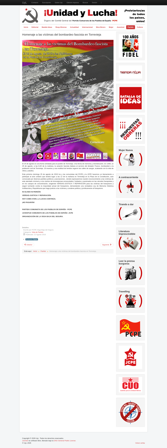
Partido (131, 27)
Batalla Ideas (47, 27)
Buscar (85, 3)
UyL (24, 2)
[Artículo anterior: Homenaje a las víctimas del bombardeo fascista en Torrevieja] (28, 245)
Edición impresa (73, 3)
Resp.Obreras (61, 27)
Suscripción (46, 3)
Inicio (26, 27)
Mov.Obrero (100, 27)
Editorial (35, 27)
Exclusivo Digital (31, 239)
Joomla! (25, 441)
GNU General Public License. (65, 441)
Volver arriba (140, 443)
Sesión (94, 3)
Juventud (120, 27)
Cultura (140, 27)
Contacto (34, 3)
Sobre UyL (59, 3)
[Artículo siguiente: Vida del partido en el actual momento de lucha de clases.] (107, 245)
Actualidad (74, 27)
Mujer (111, 27)
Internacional (87, 27)
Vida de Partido (37, 232)
